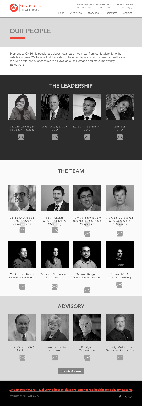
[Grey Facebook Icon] (120, 397)
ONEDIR (31, 6)
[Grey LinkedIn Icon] (125, 397)
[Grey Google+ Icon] (130, 397)
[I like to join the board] (71, 371)
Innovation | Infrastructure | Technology (104, 7)
